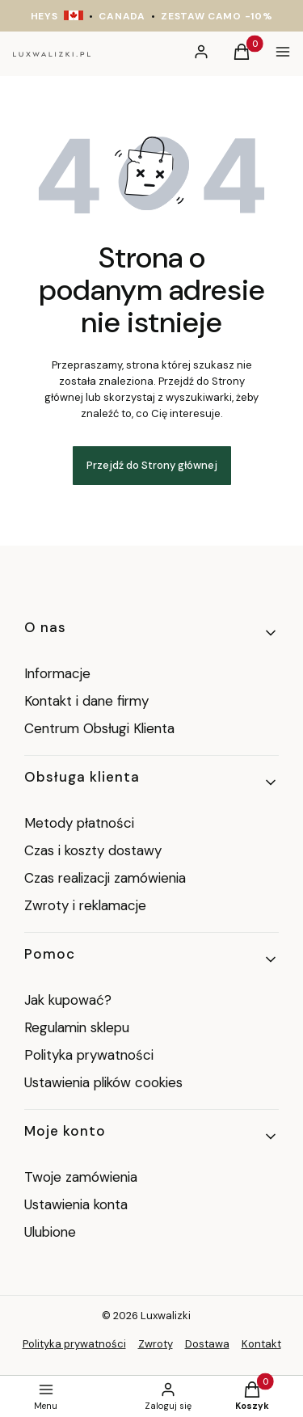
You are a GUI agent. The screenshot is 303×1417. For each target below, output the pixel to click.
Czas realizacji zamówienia (105, 878)
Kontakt (261, 1344)
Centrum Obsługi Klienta (99, 728)
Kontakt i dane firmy (86, 701)
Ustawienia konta (76, 1204)
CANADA (122, 16)
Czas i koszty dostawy (93, 850)
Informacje (57, 673)
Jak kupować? (68, 1000)
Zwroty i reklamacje (85, 905)
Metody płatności (79, 823)
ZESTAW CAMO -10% (216, 16)
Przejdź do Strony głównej (151, 465)
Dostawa (207, 1344)
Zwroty (155, 1344)
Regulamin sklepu (76, 1027)
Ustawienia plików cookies (105, 1082)
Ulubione (50, 1232)
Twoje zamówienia (80, 1177)
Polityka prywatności (89, 1055)
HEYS (44, 16)
